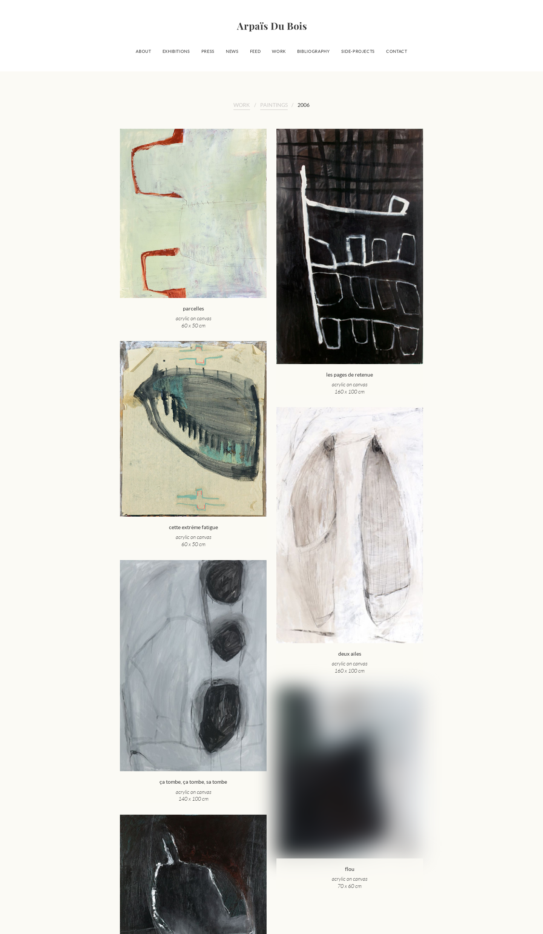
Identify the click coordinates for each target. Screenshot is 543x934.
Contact (396, 51)
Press (208, 51)
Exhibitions (176, 51)
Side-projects (358, 51)
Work (279, 51)
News (232, 51)
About (143, 51)
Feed (255, 51)
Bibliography (313, 51)
